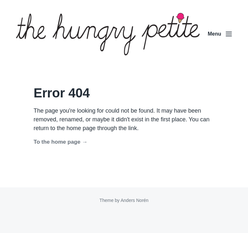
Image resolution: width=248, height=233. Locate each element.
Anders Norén (134, 200)
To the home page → (61, 142)
